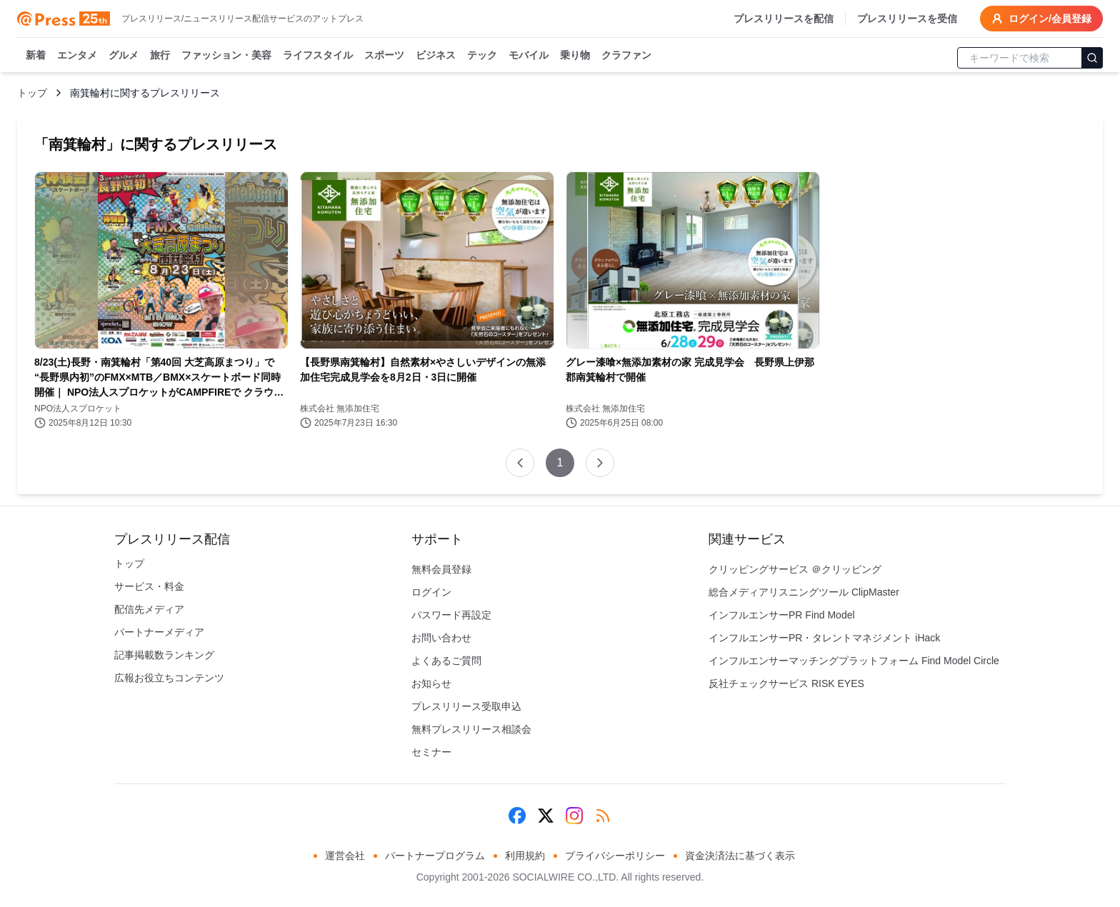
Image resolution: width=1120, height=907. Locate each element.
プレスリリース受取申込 (466, 706)
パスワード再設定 (451, 615)
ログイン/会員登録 (1041, 18)
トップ (32, 93)
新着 (36, 55)
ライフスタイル (318, 55)
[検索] (1092, 58)
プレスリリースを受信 (907, 18)
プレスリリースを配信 (784, 18)
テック (482, 55)
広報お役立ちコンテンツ (169, 677)
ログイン (431, 592)
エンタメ (77, 55)
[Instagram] (574, 815)
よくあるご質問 (446, 660)
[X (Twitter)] (545, 815)
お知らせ (431, 683)
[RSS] (602, 815)
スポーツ (384, 55)
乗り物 (575, 55)
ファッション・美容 (226, 55)
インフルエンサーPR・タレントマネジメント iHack (824, 637)
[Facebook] (517, 815)
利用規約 (525, 855)
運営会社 (345, 855)
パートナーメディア (159, 632)
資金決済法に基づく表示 (740, 855)
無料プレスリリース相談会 (471, 729)
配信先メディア (149, 609)
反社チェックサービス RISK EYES (786, 683)
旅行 (160, 55)
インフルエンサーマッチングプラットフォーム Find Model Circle (854, 660)
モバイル (529, 55)
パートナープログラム (435, 855)
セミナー (431, 752)
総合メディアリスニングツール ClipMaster (804, 592)
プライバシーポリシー (615, 855)
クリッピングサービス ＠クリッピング (795, 569)
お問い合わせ (441, 637)
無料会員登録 (441, 569)
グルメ (124, 55)
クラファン (626, 55)
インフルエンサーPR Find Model (782, 615)
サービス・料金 (149, 586)
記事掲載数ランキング (164, 655)
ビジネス (436, 55)
